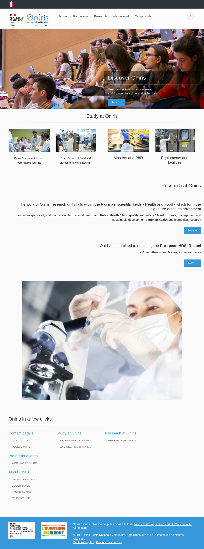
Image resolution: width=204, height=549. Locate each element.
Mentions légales (83, 542)
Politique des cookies (109, 542)
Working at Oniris (23, 463)
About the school (23, 479)
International (121, 16)
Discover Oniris (127, 78)
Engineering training (74, 446)
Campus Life (143, 16)
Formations (80, 16)
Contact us (18, 440)
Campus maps (20, 492)
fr (11, 4)
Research (100, 16)
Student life (19, 498)
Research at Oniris (120, 440)
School (63, 16)
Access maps (19, 446)
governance (19, 485)
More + (116, 102)
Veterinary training (73, 440)
